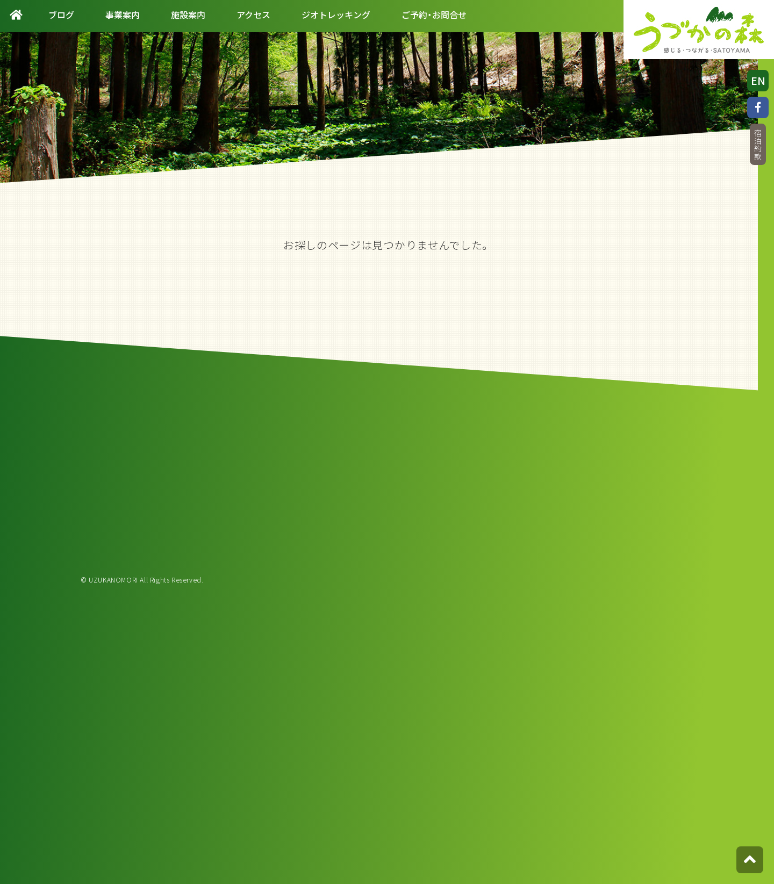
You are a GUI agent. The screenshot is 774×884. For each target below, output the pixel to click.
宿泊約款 (757, 145)
